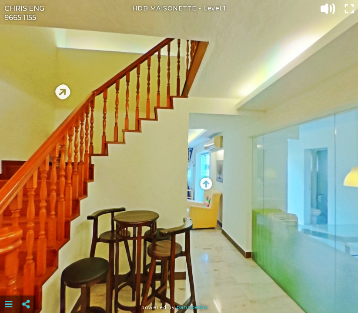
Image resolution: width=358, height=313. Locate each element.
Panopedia (192, 307)
